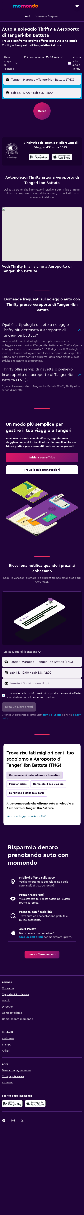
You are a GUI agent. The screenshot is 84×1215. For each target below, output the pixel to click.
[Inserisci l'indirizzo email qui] (45, 683)
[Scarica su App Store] (62, 157)
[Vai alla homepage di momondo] (25, 6)
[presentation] (62, 156)
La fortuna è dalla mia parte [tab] (26, 793)
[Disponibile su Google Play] (39, 157)
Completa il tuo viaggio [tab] (48, 784)
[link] (42, 457)
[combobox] (11, 63)
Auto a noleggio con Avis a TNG (26, 816)
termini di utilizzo (52, 715)
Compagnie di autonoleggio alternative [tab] (34, 775)
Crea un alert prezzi (31, 937)
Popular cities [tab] (17, 784)
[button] (6, 6)
